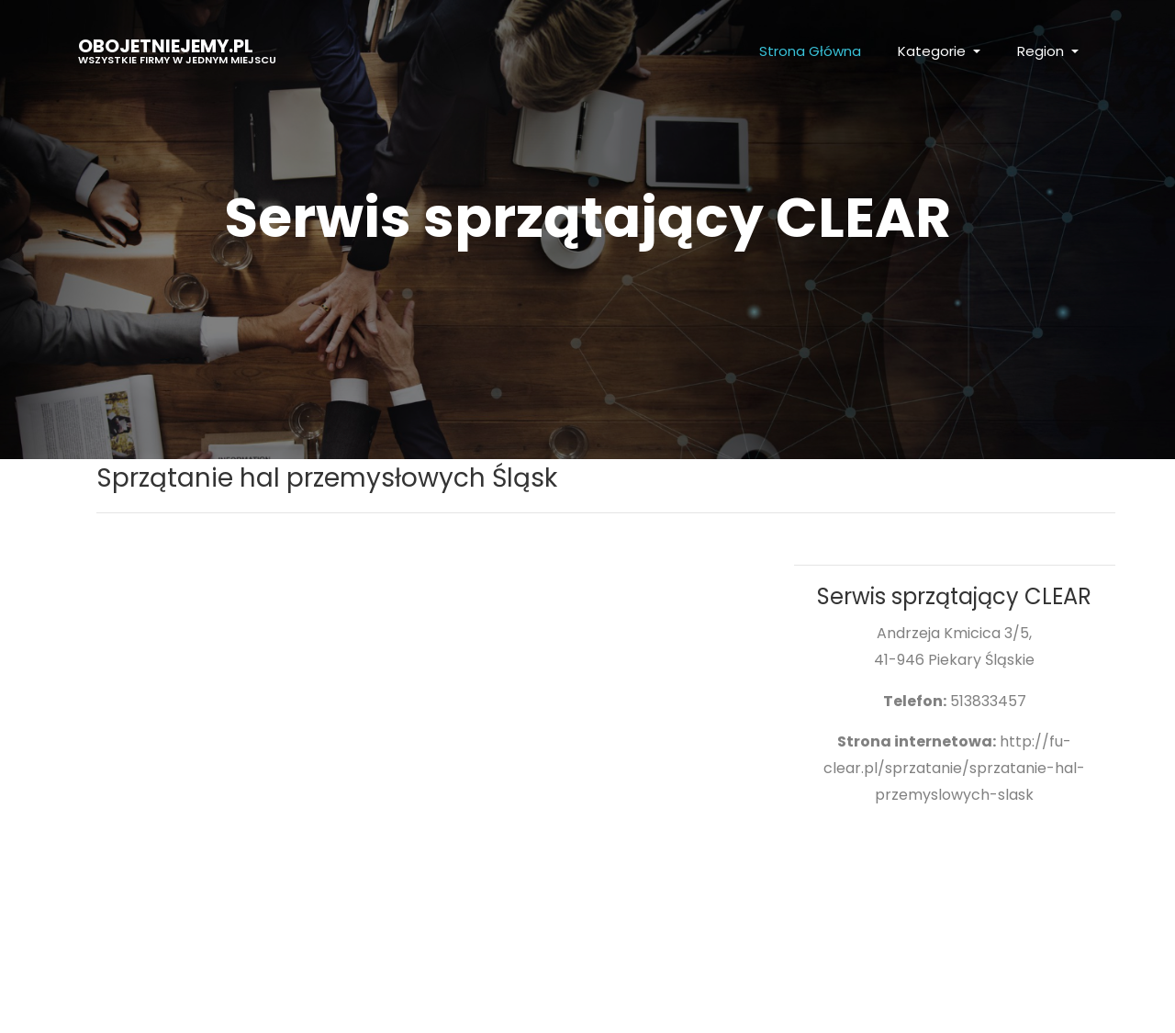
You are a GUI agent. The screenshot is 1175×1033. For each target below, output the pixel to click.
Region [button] (1042, 51)
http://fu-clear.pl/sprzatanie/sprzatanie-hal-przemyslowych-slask (954, 768)
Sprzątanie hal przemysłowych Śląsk (326, 478)
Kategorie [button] (933, 51)
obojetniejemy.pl (177, 50)
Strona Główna (810, 51)
